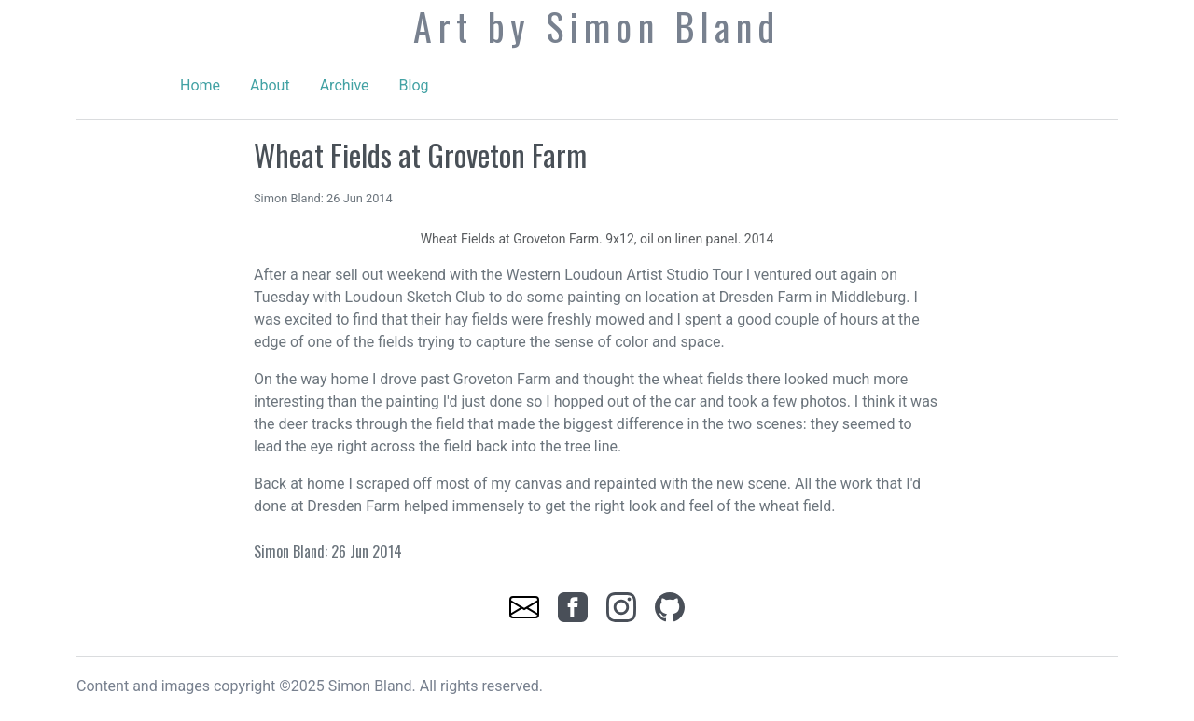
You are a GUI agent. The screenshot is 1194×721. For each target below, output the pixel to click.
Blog (414, 85)
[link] (526, 605)
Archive (344, 85)
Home (200, 85)
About (270, 85)
